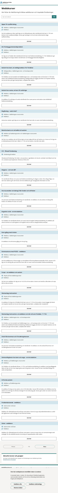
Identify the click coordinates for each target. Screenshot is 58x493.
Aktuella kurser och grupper (9, 459)
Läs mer (29, 41)
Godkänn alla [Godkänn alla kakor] (18, 484)
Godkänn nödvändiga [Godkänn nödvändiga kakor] (35, 484)
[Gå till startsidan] (29, 2)
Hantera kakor (18, 487)
